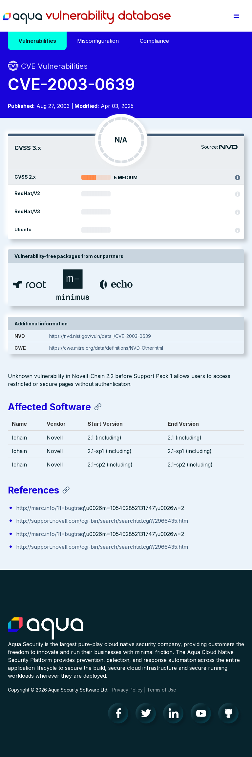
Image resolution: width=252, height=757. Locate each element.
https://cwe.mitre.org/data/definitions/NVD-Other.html (106, 348)
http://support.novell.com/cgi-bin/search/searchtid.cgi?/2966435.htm (102, 520)
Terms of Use (161, 690)
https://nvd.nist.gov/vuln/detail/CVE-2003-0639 (100, 336)
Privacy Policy (127, 690)
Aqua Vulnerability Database (87, 17)
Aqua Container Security (45, 628)
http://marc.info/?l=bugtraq (50, 508)
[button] (236, 16)
